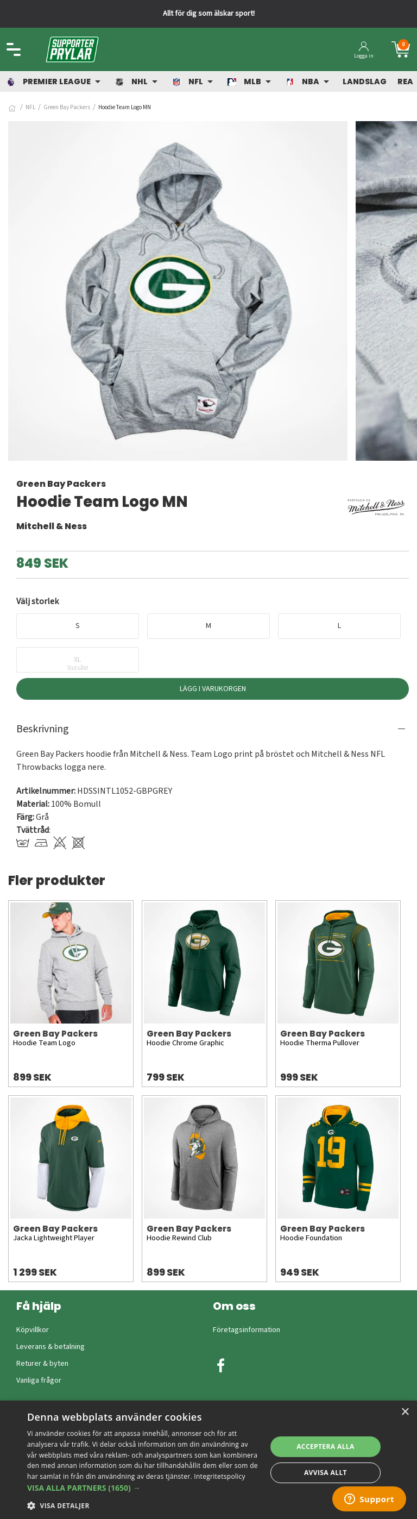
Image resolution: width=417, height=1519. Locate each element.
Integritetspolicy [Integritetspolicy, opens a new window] (219, 1476)
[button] (143, 1487)
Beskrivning (42, 729)
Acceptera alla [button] (325, 1446)
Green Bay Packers (66, 107)
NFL (30, 107)
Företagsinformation (246, 1330)
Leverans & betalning (50, 1346)
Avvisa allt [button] (325, 1472)
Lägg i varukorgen (213, 688)
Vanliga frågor (38, 1380)
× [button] (405, 1412)
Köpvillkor (32, 1330)
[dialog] (208, 1460)
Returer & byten (42, 1363)
